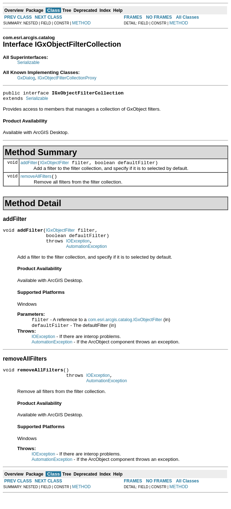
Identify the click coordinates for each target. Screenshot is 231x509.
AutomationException (86, 255)
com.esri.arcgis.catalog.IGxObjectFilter (125, 329)
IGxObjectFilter (54, 165)
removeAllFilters (35, 180)
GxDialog (26, 77)
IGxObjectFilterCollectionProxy (67, 77)
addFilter (28, 165)
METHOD (81, 23)
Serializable (28, 62)
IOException (77, 248)
